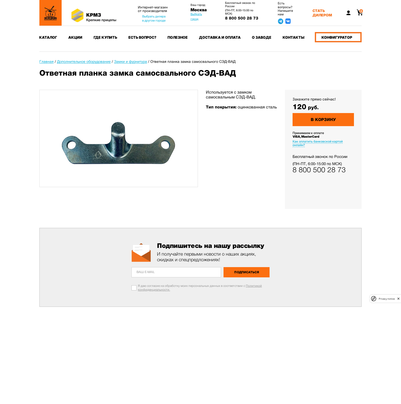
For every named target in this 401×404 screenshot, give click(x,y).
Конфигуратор (336, 37)
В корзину (323, 119)
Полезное (178, 37)
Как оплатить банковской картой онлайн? (318, 143)
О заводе (261, 37)
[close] (398, 299)
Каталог (48, 37)
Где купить (105, 37)
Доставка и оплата (220, 37)
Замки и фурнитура (130, 61)
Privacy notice (387, 298)
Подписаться (246, 272)
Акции (75, 37)
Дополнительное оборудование (84, 61)
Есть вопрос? (142, 37)
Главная (46, 61)
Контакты (293, 37)
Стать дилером (322, 12)
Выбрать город (196, 16)
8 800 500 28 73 (241, 18)
